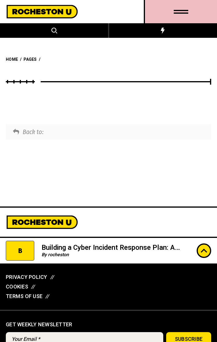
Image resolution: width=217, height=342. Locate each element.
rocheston (58, 254)
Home (12, 59)
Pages (30, 59)
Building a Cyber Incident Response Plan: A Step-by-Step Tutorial (108, 252)
